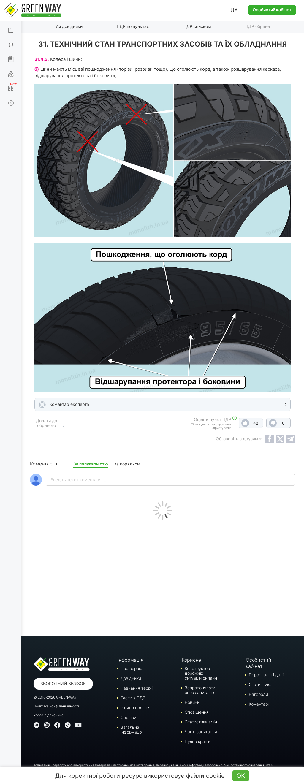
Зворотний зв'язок (63, 683)
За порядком (127, 463)
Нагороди (258, 694)
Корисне (191, 660)
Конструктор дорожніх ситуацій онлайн (201, 673)
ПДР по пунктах (133, 26)
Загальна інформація (131, 729)
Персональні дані (266, 674)
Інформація (130, 660)
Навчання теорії (137, 687)
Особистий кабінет (272, 9)
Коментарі (259, 704)
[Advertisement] (162, 576)
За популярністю (90, 463)
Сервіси (128, 717)
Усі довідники (69, 26)
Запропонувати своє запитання (200, 690)
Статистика (260, 684)
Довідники (131, 678)
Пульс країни (197, 741)
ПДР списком (197, 26)
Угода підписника (49, 715)
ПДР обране (257, 26)
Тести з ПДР (133, 697)
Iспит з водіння (136, 707)
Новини (192, 702)
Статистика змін (201, 721)
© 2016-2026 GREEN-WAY (55, 697)
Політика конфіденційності (56, 706)
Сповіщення (197, 712)
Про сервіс (131, 668)
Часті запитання (201, 731)
